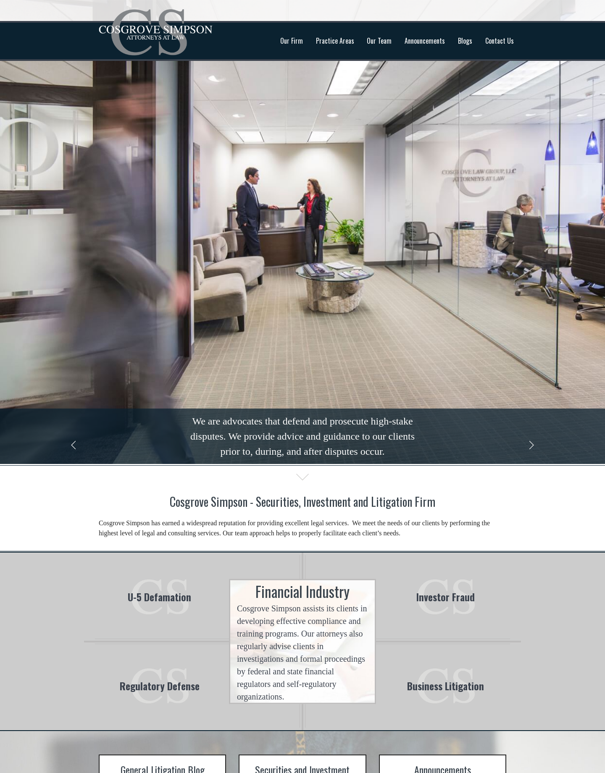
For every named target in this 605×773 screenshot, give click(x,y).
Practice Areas (335, 41)
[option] (302, 232)
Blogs (465, 41)
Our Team (379, 41)
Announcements (425, 41)
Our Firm (291, 41)
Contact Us (499, 41)
